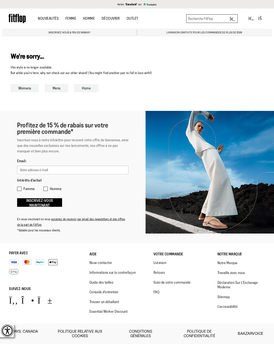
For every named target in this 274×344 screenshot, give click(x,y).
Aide (93, 254)
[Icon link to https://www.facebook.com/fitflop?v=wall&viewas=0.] (13, 300)
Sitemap (223, 297)
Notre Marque (229, 254)
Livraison (160, 262)
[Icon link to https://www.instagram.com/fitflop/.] (27, 300)
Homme (89, 18)
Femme (71, 18)
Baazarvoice (250, 333)
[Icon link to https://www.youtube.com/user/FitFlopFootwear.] (44, 300)
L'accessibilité (227, 306)
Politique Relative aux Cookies (80, 333)
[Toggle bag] (261, 18)
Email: (22, 161)
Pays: (25, 333)
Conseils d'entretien (103, 292)
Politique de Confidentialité (199, 333)
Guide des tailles (101, 282)
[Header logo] (17, 18)
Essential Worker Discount (108, 311)
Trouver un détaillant (104, 301)
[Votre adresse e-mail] (72, 170)
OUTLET (132, 18)
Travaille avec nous (231, 272)
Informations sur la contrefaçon (112, 272)
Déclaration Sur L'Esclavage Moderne (237, 285)
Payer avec (18, 253)
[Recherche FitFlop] (212, 18)
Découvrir (111, 18)
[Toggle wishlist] (251, 18)
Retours (159, 272)
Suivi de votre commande (172, 282)
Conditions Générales (140, 333)
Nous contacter (100, 262)
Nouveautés (48, 18)
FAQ (156, 292)
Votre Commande (168, 254)
